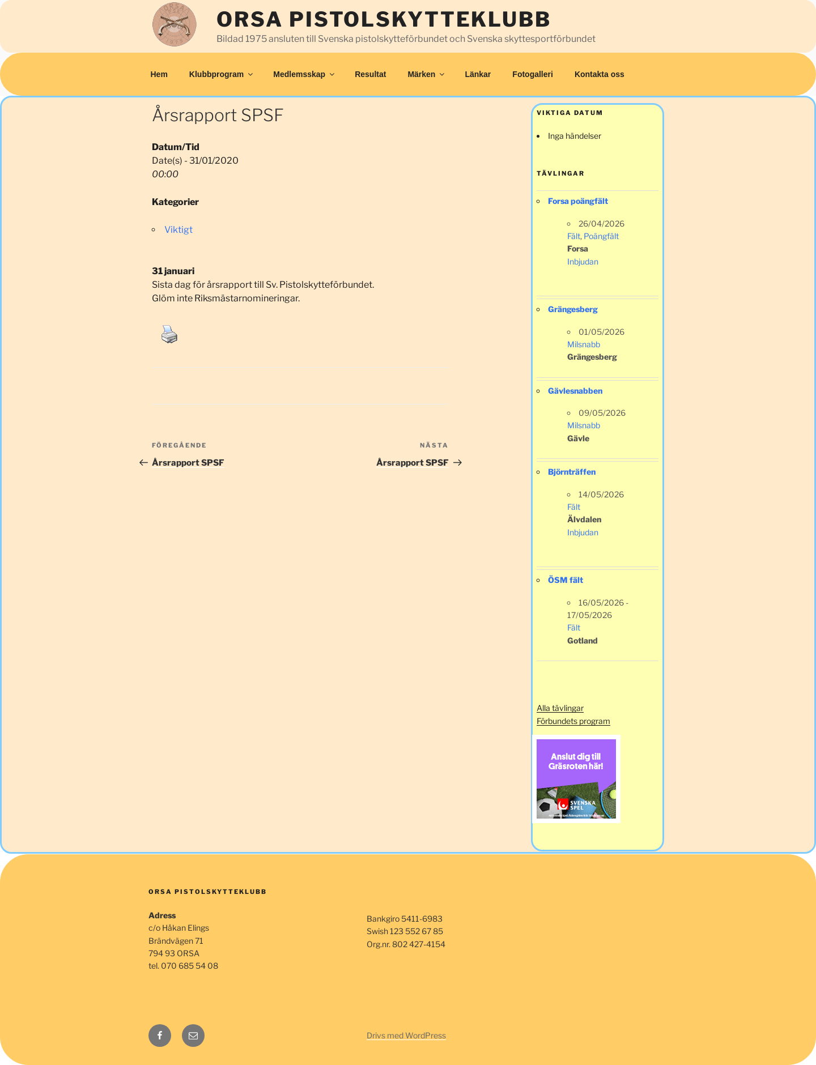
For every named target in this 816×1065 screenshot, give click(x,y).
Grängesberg (573, 309)
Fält (573, 236)
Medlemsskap (304, 74)
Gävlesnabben (575, 390)
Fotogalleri (532, 74)
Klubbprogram (221, 74)
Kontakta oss (599, 74)
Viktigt (178, 229)
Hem (159, 74)
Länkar (478, 74)
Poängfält (601, 236)
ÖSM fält (565, 580)
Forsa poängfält (578, 201)
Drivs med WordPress (406, 1035)
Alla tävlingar (560, 708)
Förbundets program (573, 721)
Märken (426, 74)
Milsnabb (583, 344)
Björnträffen (572, 471)
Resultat (370, 74)
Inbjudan (582, 261)
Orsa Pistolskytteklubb (383, 19)
